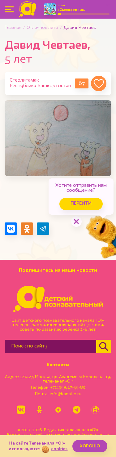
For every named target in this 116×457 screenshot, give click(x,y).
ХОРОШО (90, 446)
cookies (59, 449)
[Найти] (103, 346)
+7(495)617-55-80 (68, 387)
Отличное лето (42, 27)
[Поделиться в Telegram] (43, 228)
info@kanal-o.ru (65, 394)
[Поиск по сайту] (50, 346)
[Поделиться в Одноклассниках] (27, 228)
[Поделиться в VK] (11, 228)
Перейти (81, 204)
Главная (13, 27)
